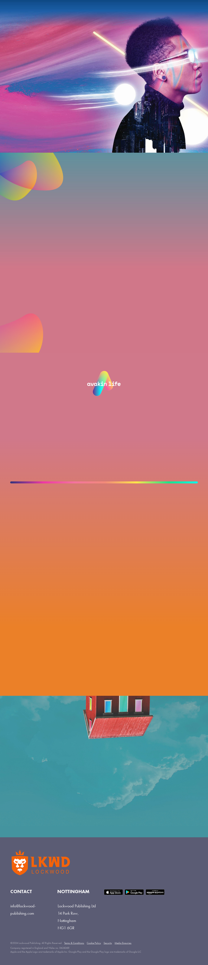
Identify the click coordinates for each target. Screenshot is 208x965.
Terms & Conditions (74, 943)
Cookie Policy (94, 943)
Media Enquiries (123, 943)
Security (108, 943)
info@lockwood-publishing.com (23, 909)
